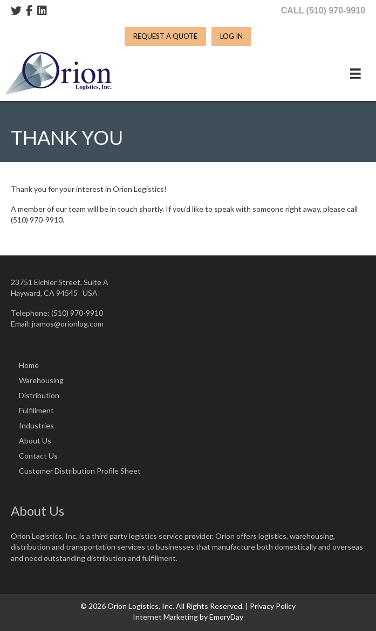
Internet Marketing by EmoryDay (188, 616)
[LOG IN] (231, 36)
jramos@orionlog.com (68, 323)
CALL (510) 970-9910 (323, 10)
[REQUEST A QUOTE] (165, 36)
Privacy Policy (273, 606)
